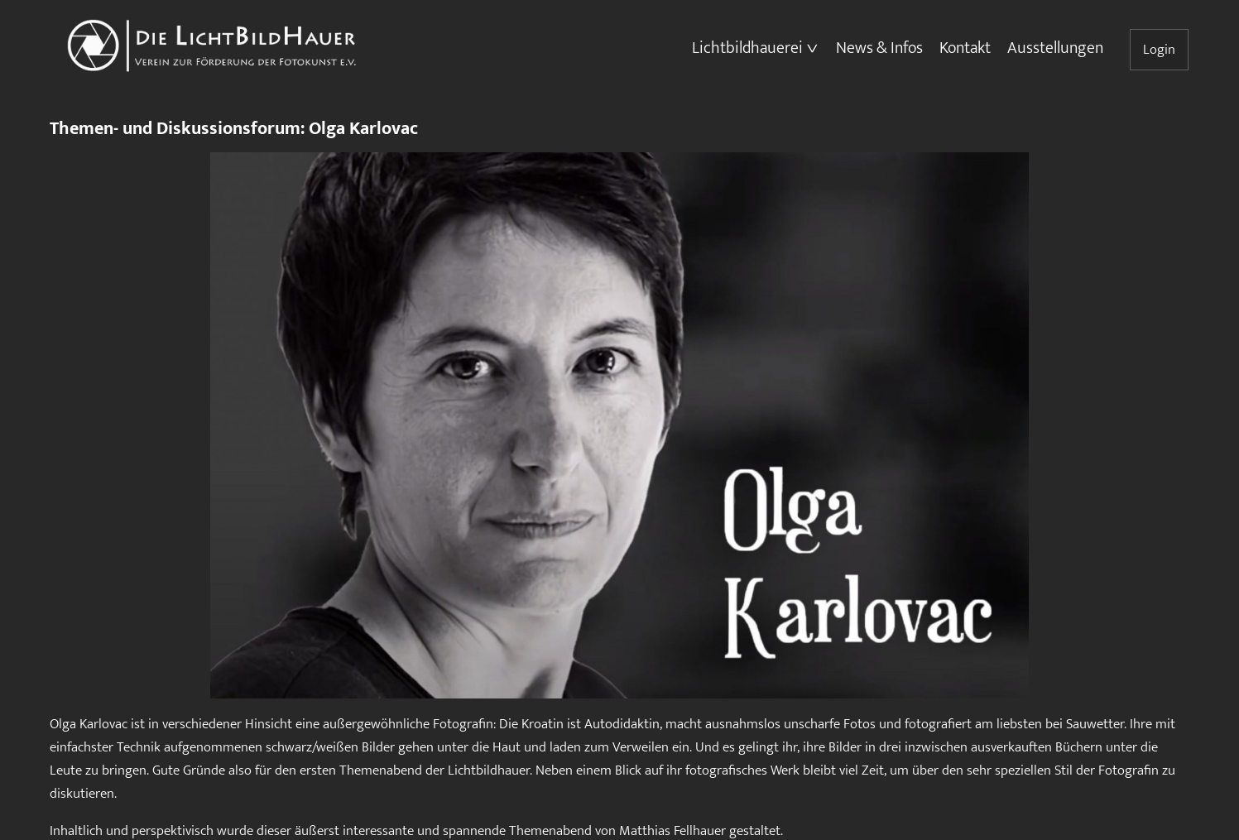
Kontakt (965, 48)
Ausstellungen (1055, 48)
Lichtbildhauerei (747, 48)
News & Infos (879, 48)
